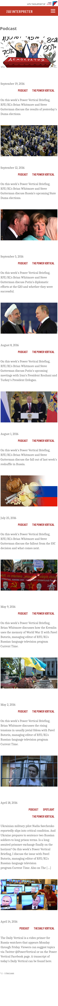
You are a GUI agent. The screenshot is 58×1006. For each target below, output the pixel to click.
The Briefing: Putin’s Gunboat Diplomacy (23, 248)
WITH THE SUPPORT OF (36, 4)
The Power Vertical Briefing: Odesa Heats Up (27, 696)
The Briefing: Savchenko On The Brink (25, 794)
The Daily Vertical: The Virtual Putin (28, 915)
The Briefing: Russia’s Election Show (28, 162)
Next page (10, 973)
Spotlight (48, 810)
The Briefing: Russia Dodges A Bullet (28, 512)
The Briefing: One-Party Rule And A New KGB (28, 75)
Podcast (23, 91)
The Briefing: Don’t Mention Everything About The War (22, 598)
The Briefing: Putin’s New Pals (24, 339)
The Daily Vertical (44, 929)
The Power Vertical (43, 91)
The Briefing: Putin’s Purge (21, 428)
